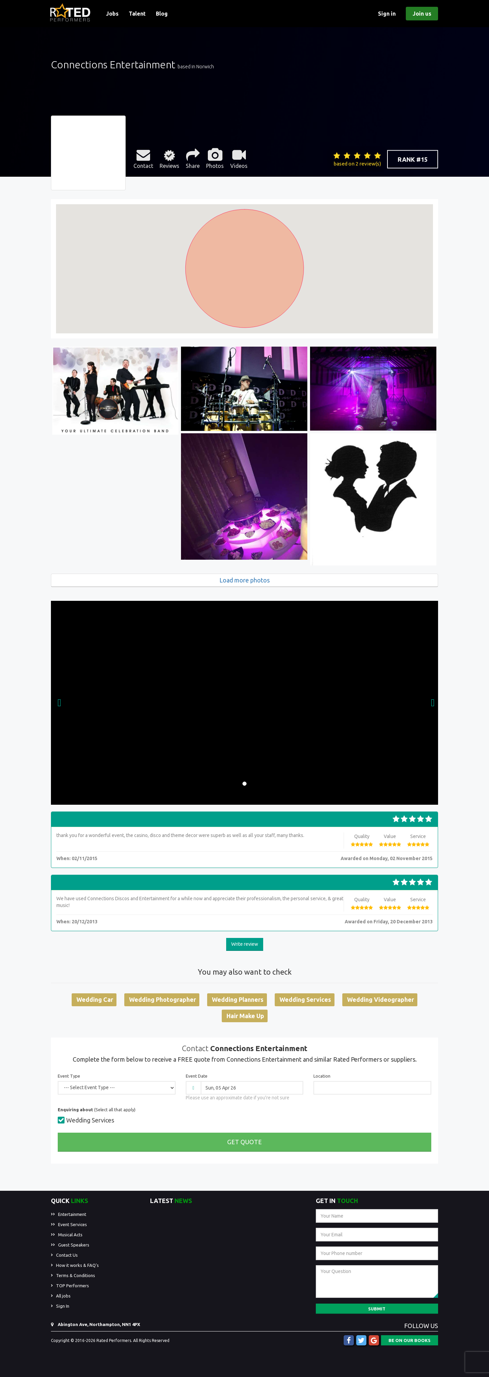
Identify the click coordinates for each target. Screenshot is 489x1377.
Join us (422, 14)
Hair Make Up (245, 1015)
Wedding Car (94, 999)
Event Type (69, 1076)
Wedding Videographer (380, 999)
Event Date (196, 1076)
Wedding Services (305, 999)
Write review (244, 944)
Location (321, 1076)
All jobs (63, 1295)
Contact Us (67, 1255)
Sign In (62, 1306)
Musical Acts (70, 1234)
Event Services (72, 1224)
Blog (162, 14)
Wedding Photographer (162, 999)
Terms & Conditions (75, 1275)
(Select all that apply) (96, 1109)
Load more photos (244, 580)
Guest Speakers (73, 1244)
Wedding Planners (238, 999)
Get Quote (244, 1141)
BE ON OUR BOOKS (409, 1340)
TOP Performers (72, 1285)
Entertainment (72, 1214)
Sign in (387, 14)
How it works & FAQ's (77, 1265)
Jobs (112, 14)
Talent (137, 14)
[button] (59, 703)
